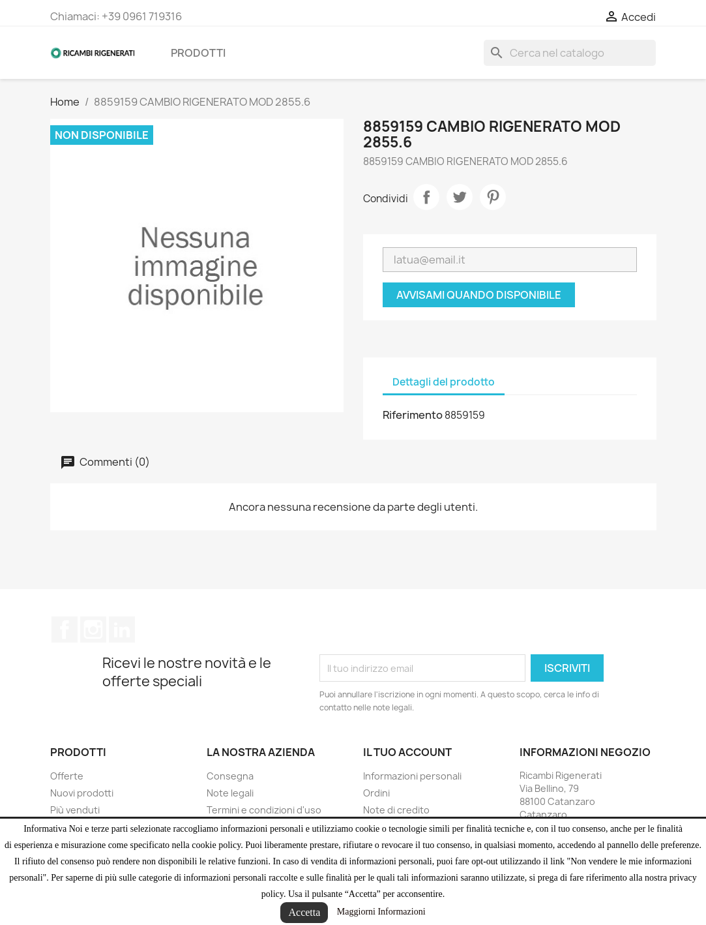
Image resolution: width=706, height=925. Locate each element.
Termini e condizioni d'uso (264, 810)
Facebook (64, 629)
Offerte (66, 776)
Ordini (376, 793)
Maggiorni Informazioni (381, 912)
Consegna (230, 776)
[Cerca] (570, 53)
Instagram (93, 629)
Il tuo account (407, 752)
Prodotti (198, 53)
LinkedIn (122, 629)
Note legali (230, 793)
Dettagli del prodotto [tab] (443, 382)
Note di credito (396, 810)
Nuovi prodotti (81, 793)
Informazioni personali (412, 776)
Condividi (426, 197)
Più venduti (75, 810)
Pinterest (493, 197)
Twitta (460, 197)
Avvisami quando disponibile (478, 295)
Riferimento (413, 414)
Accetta (304, 912)
